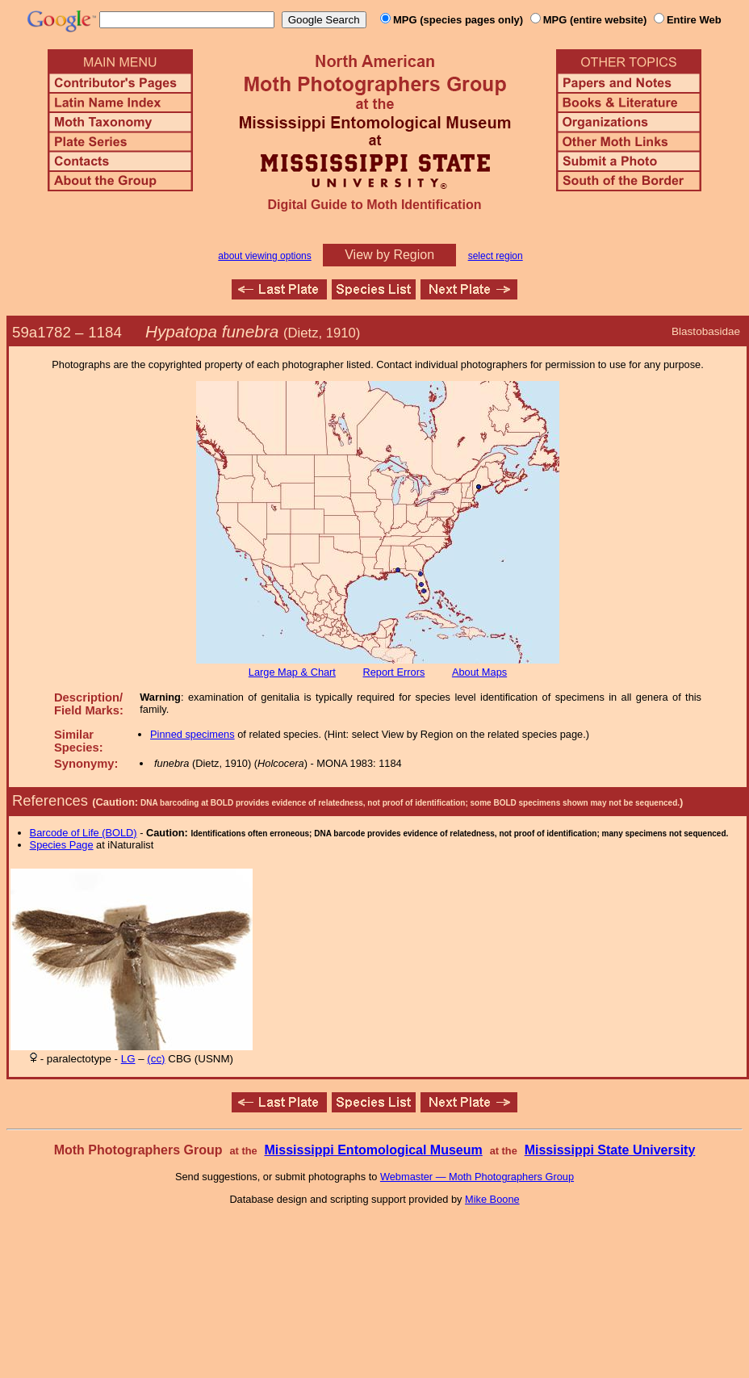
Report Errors (394, 672)
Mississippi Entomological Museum (373, 1150)
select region (495, 256)
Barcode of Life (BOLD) (83, 833)
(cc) (156, 1059)
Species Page (62, 845)
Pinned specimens (192, 734)
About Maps (479, 672)
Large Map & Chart (292, 672)
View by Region (389, 255)
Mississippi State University (610, 1150)
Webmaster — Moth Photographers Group (477, 1177)
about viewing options (264, 256)
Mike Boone (492, 1199)
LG (128, 1059)
